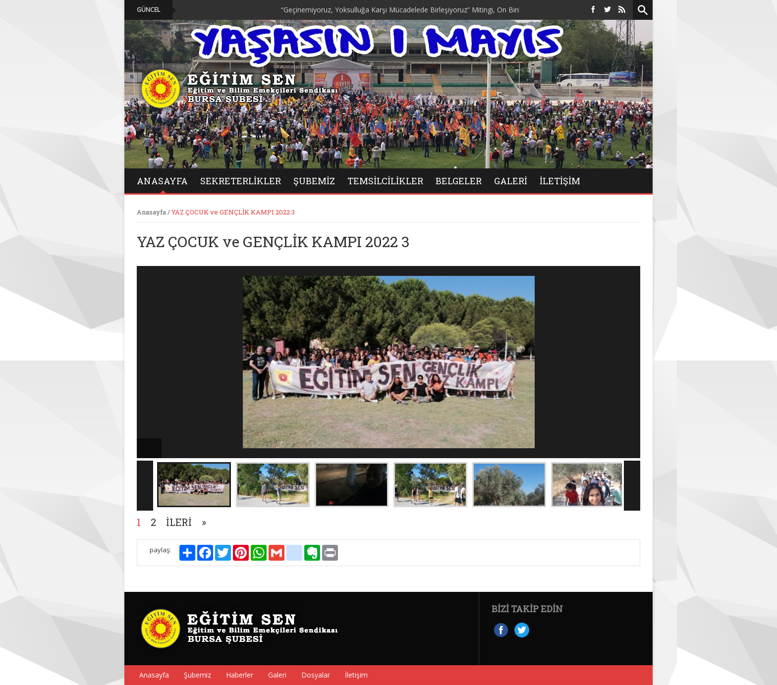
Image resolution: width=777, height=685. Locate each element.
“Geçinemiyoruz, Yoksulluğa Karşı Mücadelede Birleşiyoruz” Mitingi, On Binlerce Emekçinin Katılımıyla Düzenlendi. (468, 9)
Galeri (277, 675)
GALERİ (510, 181)
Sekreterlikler (240, 181)
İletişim (560, 181)
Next (632, 486)
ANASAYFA (162, 181)
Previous (145, 486)
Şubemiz (314, 181)
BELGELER (459, 181)
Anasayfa (151, 212)
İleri (179, 522)
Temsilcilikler (385, 181)
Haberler (239, 675)
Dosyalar (315, 675)
